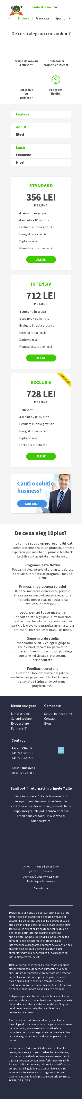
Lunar (21, 147)
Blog (47, 723)
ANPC (27, 866)
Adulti (21, 126)
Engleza (23, 18)
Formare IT (19, 728)
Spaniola (61, 18)
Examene (23, 154)
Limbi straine (20, 713)
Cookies (47, 871)
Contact (32, 504)
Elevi (20, 134)
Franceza (42, 18)
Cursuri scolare (21, 718)
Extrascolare (20, 723)
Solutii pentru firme (58, 713)
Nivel (20, 162)
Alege (41, 259)
